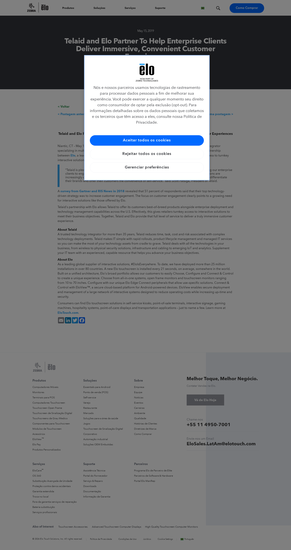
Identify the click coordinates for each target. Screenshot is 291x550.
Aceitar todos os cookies (147, 140)
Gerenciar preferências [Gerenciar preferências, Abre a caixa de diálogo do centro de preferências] (147, 167)
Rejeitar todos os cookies (146, 154)
